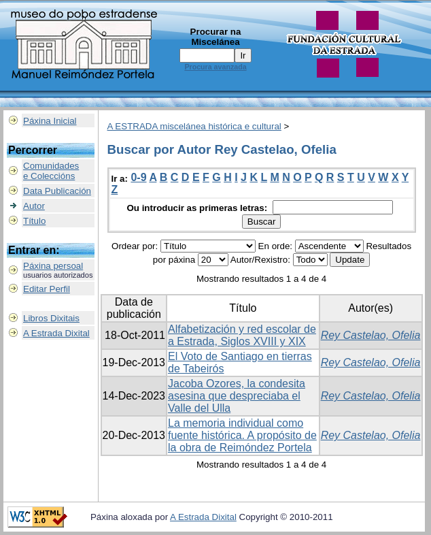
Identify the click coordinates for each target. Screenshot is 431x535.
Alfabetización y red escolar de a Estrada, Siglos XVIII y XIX (242, 335)
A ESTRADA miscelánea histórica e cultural (194, 126)
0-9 (138, 177)
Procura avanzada (215, 67)
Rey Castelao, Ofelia (371, 335)
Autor (34, 206)
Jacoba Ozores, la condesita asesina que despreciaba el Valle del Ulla (236, 396)
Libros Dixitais (51, 318)
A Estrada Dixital (56, 333)
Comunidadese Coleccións (51, 171)
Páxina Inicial (50, 121)
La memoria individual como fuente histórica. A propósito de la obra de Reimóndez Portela (242, 435)
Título (34, 221)
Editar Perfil (46, 289)
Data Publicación (57, 191)
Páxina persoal (53, 266)
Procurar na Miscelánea (215, 37)
